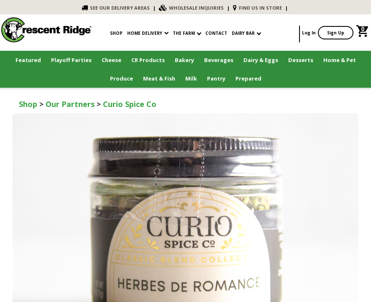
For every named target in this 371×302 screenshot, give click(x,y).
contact (216, 33)
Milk (191, 78)
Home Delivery (144, 33)
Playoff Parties (71, 60)
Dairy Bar (246, 33)
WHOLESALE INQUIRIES (191, 8)
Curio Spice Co (129, 104)
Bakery (184, 60)
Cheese (111, 60)
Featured (28, 60)
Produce (121, 78)
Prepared (248, 78)
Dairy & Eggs (260, 60)
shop (116, 33)
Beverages (218, 60)
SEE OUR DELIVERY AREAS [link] (116, 8)
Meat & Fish (159, 78)
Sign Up (335, 33)
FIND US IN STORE (257, 8)
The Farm (187, 33)
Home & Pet (339, 60)
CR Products (148, 60)
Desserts (300, 60)
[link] (363, 32)
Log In (309, 33)
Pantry (216, 78)
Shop (28, 104)
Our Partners (70, 104)
